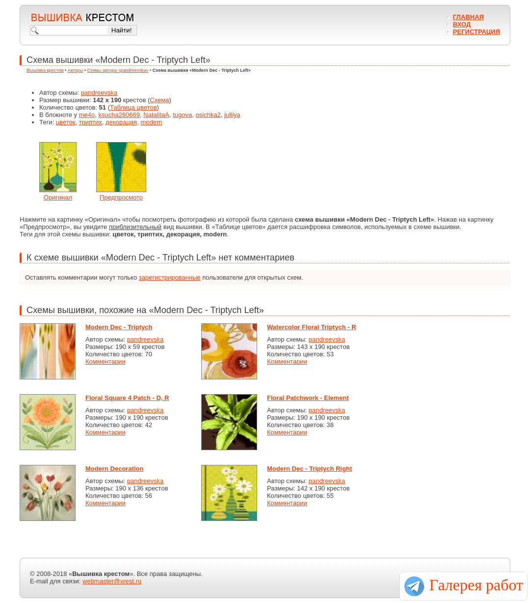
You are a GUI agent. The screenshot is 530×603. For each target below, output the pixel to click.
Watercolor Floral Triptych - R (311, 327)
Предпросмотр (121, 197)
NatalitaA (156, 114)
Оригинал (58, 197)
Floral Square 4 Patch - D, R (127, 398)
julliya (232, 114)
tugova (182, 114)
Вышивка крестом (45, 70)
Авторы (75, 70)
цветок (66, 122)
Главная (468, 17)
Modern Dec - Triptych (119, 327)
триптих (90, 122)
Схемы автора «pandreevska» (118, 70)
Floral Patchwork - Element (308, 398)
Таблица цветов (133, 107)
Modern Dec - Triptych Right (309, 468)
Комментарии (105, 361)
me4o (87, 114)
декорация (121, 122)
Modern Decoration (114, 468)
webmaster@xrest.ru (111, 581)
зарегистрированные (170, 277)
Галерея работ (476, 585)
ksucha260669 (119, 114)
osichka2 (208, 114)
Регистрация (476, 31)
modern (151, 122)
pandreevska (99, 92)
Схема (159, 100)
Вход (462, 24)
